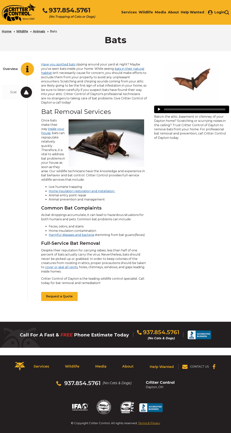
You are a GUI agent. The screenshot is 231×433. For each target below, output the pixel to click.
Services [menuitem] (127, 13)
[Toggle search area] (227, 13)
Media (100, 365)
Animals (39, 31)
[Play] (159, 109)
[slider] (194, 109)
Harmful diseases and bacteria (71, 234)
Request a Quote (59, 296)
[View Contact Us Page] (195, 365)
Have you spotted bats (58, 64)
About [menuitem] (171, 13)
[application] (191, 109)
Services (41, 365)
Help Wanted (162, 365)
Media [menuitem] (158, 13)
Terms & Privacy (149, 417)
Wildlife (22, 31)
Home (7, 31)
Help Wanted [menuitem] (190, 13)
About (128, 365)
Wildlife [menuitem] (144, 13)
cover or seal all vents (61, 267)
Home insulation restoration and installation (82, 191)
